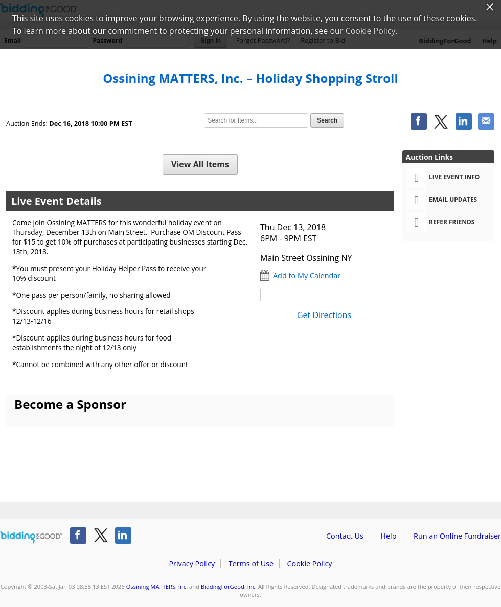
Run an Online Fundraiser (457, 536)
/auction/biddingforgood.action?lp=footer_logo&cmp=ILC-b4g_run (31, 537)
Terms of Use (251, 563)
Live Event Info (443, 177)
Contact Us (344, 536)
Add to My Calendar (306, 275)
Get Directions (324, 315)
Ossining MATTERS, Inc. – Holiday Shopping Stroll (250, 77)
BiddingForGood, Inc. (229, 586)
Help (388, 536)
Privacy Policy (192, 563)
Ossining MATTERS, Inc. (157, 586)
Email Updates (442, 200)
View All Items (200, 164)
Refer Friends (440, 222)
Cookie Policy (309, 563)
